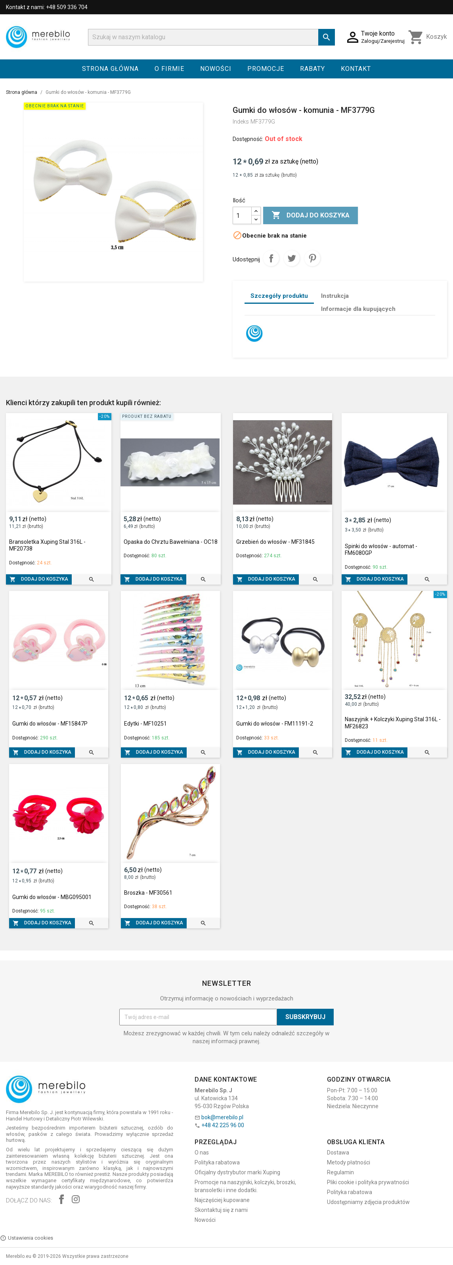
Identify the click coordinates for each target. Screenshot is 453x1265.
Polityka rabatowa (217, 1162)
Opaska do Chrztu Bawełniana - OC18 (171, 542)
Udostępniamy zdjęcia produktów (368, 1202)
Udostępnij (271, 258)
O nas (202, 1152)
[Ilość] (242, 215)
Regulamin (340, 1172)
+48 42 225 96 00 (222, 1125)
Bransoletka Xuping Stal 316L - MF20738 (47, 545)
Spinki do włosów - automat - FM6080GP (381, 549)
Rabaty (312, 68)
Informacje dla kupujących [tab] (358, 308)
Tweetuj (292, 258)
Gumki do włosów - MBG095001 (52, 897)
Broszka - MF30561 (148, 893)
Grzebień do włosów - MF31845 (275, 542)
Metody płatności (348, 1162)
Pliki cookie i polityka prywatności (368, 1182)
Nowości (215, 68)
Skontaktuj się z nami (221, 1210)
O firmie (169, 68)
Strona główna (110, 68)
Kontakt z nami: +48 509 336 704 (47, 7)
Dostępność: (248, 139)
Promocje (265, 68)
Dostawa (338, 1152)
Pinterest (312, 258)
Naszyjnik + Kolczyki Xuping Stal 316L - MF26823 (393, 723)
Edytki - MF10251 (145, 723)
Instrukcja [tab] (335, 295)
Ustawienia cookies (26, 1238)
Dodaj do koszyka (310, 215)
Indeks (241, 121)
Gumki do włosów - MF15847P (50, 723)
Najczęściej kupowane (222, 1200)
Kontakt (356, 68)
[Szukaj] (211, 37)
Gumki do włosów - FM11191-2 (274, 723)
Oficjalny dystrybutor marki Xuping (237, 1172)
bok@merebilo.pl (222, 1117)
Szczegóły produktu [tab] (279, 295)
